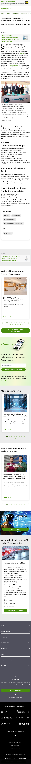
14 (12, 324)
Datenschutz (23, 758)
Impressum (7, 758)
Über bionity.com (15, 749)
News (2, 625)
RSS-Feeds (4, 665)
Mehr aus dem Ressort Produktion (15, 330)
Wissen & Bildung (6, 660)
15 (13, 324)
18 (18, 324)
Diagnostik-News (15, 529)
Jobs (2, 654)
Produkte (4, 637)
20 (22, 324)
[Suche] (17, 9)
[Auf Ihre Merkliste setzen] (26, 9)
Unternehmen (5, 631)
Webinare (4, 648)
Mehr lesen (6, 380)
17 (17, 324)
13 (10, 324)
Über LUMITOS (15, 745)
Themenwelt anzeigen (15, 610)
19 (20, 324)
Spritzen (21, 53)
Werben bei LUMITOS (15, 742)
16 (15, 324)
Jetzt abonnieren (15, 690)
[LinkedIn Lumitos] (15, 736)
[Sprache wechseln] (23, 9)
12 (15, 438)
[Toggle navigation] (29, 9)
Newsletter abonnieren (13, 369)
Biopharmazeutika (13, 65)
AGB (15, 758)
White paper (5, 642)
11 (24, 436)
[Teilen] (20, 9)
